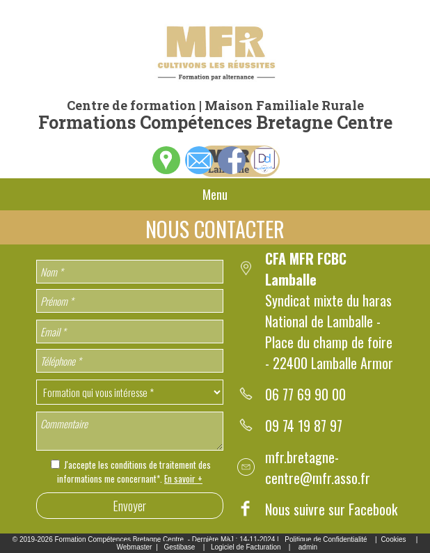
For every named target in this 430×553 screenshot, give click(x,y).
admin (307, 547)
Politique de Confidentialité (326, 539)
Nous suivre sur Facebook (331, 509)
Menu (215, 194)
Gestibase (179, 547)
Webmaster (134, 547)
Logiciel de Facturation (246, 547)
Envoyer (129, 506)
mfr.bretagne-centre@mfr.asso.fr (317, 467)
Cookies (393, 539)
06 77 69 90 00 (305, 394)
